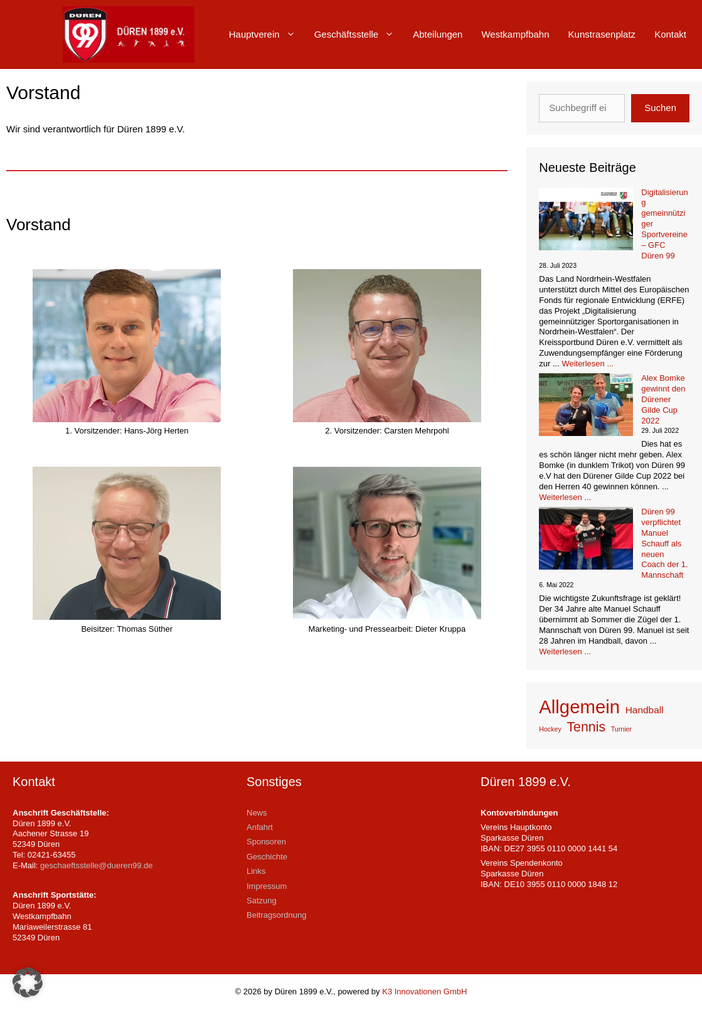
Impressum (267, 886)
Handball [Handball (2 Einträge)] (644, 709)
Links (256, 871)
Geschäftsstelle (359, 34)
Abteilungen (437, 34)
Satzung (262, 900)
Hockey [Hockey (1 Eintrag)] (550, 729)
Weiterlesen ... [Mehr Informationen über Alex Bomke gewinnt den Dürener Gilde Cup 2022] (565, 497)
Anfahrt (260, 827)
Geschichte (267, 856)
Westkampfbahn (515, 34)
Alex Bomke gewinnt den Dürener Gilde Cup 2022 (663, 399)
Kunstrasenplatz (602, 34)
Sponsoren (266, 841)
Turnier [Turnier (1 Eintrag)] (621, 729)
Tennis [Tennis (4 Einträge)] (585, 727)
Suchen (660, 107)
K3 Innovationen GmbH (424, 991)
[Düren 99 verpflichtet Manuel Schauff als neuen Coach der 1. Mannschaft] (586, 540)
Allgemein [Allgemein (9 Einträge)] (579, 706)
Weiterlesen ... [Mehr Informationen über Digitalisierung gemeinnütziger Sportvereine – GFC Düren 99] (587, 363)
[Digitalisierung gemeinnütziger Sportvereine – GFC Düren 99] (586, 220)
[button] (27, 982)
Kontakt (670, 34)
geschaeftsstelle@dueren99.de (96, 865)
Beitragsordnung (276, 915)
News (257, 812)
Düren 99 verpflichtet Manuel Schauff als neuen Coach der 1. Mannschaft (664, 543)
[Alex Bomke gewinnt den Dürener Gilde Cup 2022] (586, 406)
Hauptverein (267, 34)
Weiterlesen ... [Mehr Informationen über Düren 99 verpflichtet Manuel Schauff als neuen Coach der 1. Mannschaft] (565, 651)
